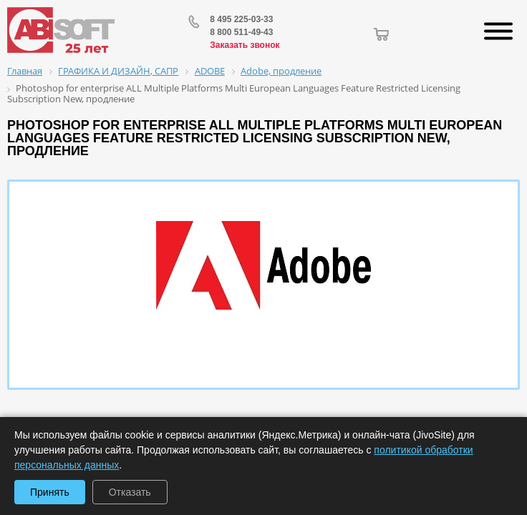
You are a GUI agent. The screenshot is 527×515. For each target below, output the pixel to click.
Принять (49, 492)
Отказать (130, 492)
